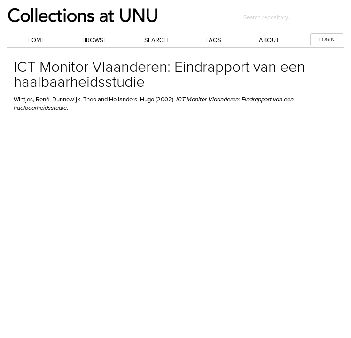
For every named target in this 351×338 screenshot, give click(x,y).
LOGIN (327, 40)
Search (156, 40)
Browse (94, 40)
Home (36, 40)
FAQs (213, 40)
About (269, 40)
